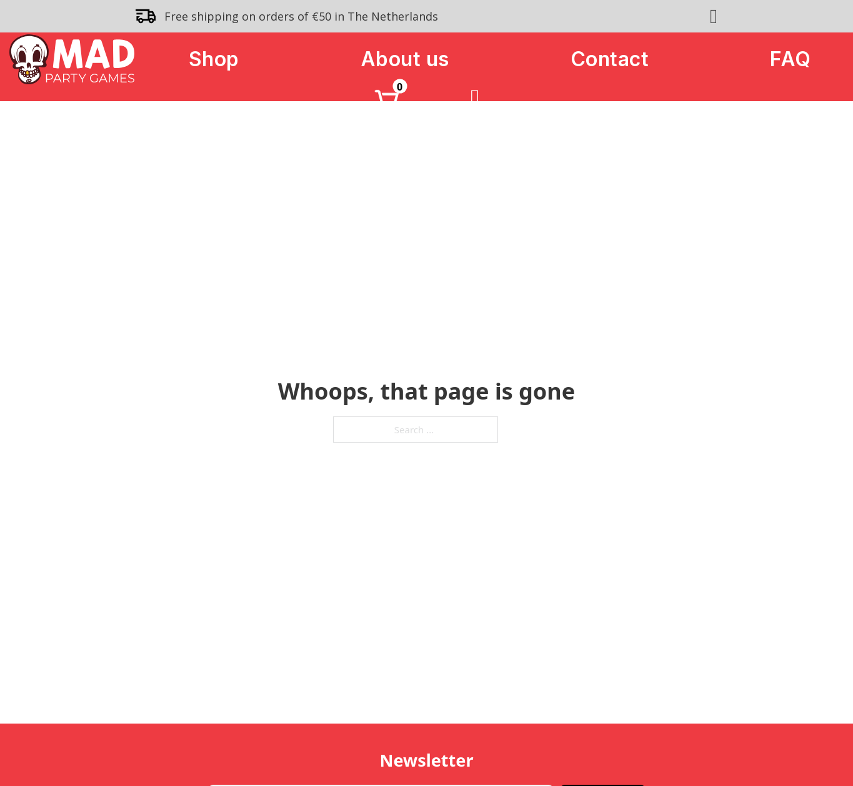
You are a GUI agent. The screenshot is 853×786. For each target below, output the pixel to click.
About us (405, 59)
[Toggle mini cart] (387, 99)
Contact (610, 59)
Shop (214, 59)
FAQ (790, 59)
